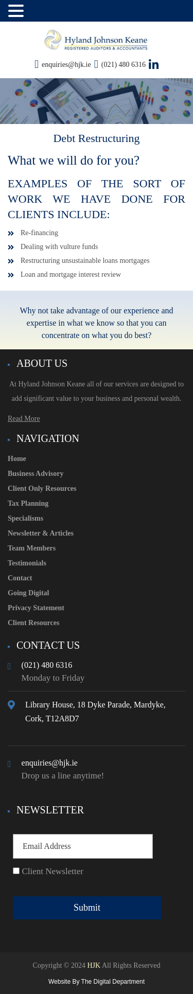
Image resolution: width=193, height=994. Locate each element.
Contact (20, 578)
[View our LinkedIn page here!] (154, 64)
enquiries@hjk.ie (66, 64)
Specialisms (25, 518)
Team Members (32, 548)
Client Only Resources (42, 488)
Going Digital (28, 593)
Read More (24, 418)
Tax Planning (28, 503)
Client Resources (33, 623)
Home (17, 459)
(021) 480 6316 (123, 64)
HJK (92, 965)
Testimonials (27, 563)
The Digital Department (113, 981)
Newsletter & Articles (41, 533)
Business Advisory (36, 473)
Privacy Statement (36, 608)
